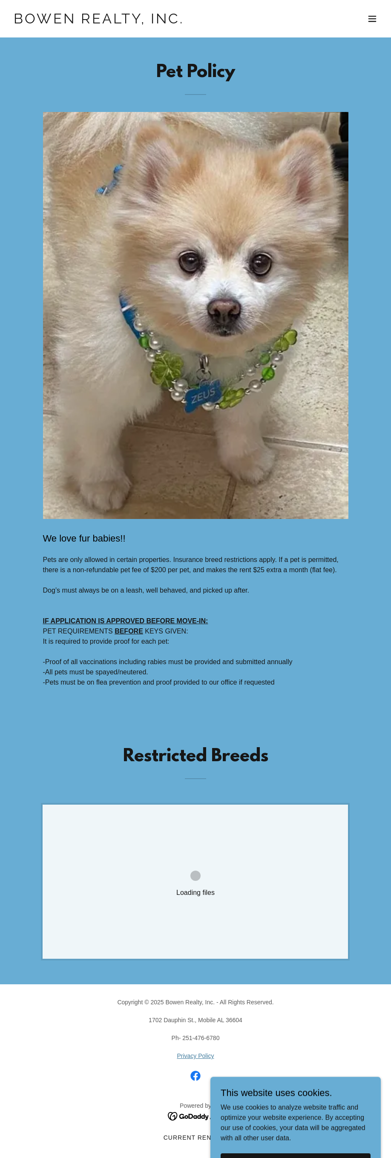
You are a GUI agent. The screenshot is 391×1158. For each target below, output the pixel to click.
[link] (99, 21)
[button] (372, 18)
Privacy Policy (195, 1055)
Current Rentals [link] (196, 1137)
